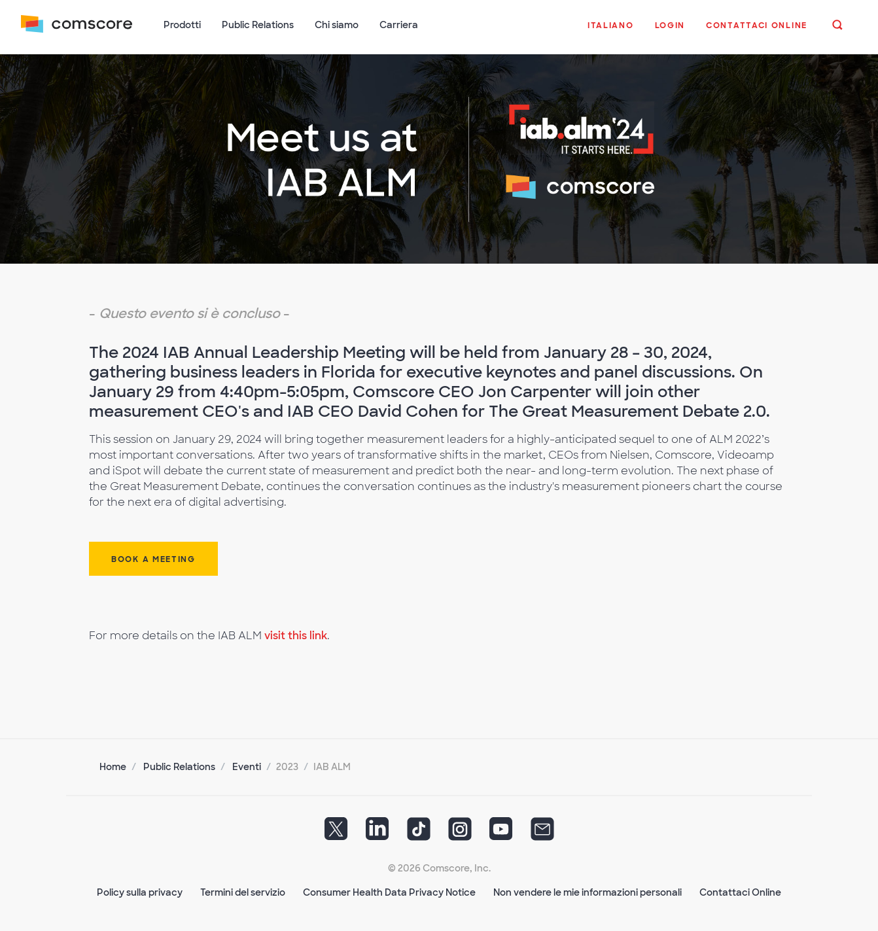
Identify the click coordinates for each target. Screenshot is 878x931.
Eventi (246, 767)
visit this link (295, 635)
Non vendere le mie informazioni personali (587, 892)
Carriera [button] (398, 25)
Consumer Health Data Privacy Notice (389, 892)
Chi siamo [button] (337, 25)
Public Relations (179, 767)
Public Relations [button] (258, 25)
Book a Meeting (153, 559)
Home (112, 767)
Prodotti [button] (182, 25)
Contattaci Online (740, 892)
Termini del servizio (242, 892)
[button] (610, 32)
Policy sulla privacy (140, 892)
